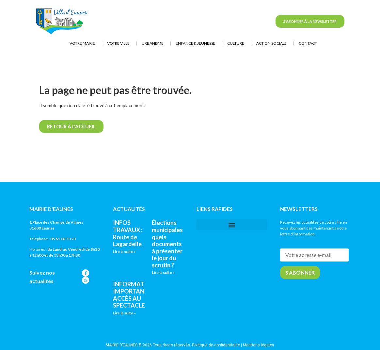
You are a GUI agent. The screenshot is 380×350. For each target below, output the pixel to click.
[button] (232, 224)
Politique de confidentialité (216, 345)
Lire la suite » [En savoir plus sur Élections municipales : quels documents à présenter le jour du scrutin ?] (163, 272)
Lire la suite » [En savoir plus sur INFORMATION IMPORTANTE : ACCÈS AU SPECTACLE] (124, 312)
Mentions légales (258, 345)
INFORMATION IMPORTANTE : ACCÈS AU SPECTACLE (134, 294)
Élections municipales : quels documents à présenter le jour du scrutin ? (168, 244)
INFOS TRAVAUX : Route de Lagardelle (127, 233)
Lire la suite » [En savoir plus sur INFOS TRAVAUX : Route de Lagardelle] (124, 251)
